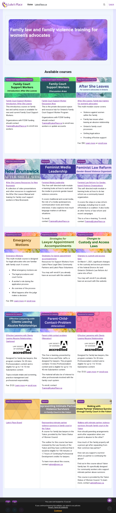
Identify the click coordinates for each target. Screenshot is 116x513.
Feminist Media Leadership (53, 182)
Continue (58, 511)
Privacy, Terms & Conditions (58, 507)
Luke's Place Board (14, 421)
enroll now (102, 143)
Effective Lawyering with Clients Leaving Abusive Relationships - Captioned (19, 338)
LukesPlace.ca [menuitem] (41, 4)
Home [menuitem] (30, 4)
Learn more (90, 143)
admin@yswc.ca (56, 463)
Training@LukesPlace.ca (16, 126)
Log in (111, 4)
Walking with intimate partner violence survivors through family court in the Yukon (94, 424)
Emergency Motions (14, 255)
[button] (104, 4)
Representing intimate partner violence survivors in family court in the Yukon (57, 424)
